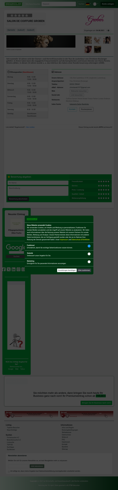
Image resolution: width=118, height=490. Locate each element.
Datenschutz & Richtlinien (81, 239)
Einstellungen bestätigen (67, 270)
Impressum (64, 239)
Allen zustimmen (84, 270)
